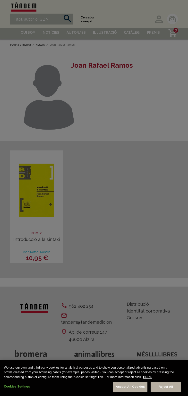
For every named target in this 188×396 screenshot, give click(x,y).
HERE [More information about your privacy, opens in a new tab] (147, 377)
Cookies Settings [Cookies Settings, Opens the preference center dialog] (17, 386)
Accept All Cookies (130, 386)
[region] (94, 378)
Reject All (165, 386)
